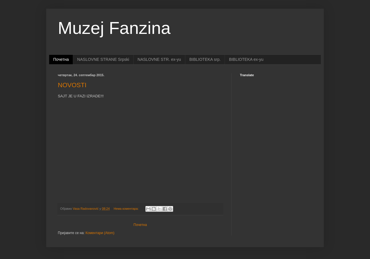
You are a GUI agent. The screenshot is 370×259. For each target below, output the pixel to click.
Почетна (61, 59)
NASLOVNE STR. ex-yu (159, 59)
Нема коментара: (126, 208)
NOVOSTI (72, 85)
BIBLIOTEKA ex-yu (246, 59)
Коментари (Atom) (100, 233)
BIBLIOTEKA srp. (205, 59)
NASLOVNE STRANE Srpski (103, 59)
